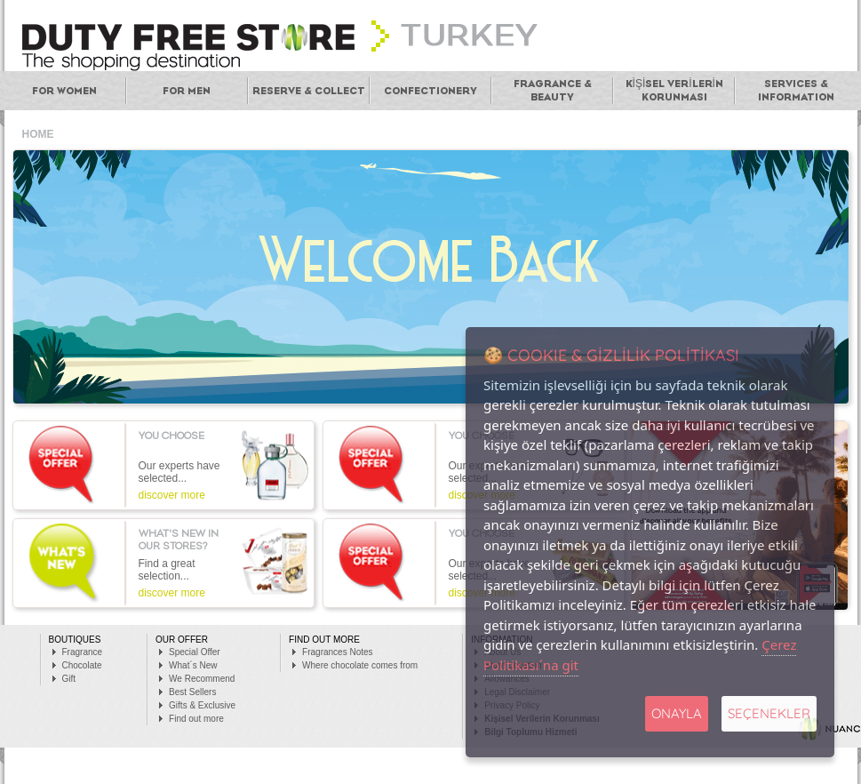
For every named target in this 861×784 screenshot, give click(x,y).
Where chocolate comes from (360, 665)
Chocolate (82, 665)
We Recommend (202, 679)
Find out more (196, 719)
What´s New (193, 665)
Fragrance (82, 652)
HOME (38, 134)
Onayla (676, 713)
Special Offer (194, 652)
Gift (69, 679)
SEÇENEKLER (769, 713)
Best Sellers (192, 692)
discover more (172, 495)
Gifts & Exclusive (202, 705)
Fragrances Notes (337, 652)
